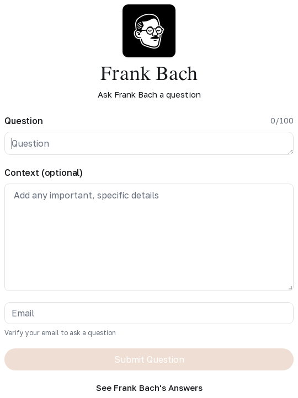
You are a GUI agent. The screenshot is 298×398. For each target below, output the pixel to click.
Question (23, 120)
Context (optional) (43, 172)
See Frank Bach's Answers (149, 387)
